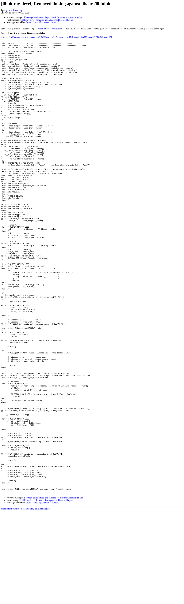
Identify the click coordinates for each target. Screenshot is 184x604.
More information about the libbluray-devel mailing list (25, 601)
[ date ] (29, 22)
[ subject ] (45, 22)
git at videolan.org (14, 10)
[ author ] (55, 22)
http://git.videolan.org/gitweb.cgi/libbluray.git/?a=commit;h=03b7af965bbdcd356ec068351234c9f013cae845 (57, 39)
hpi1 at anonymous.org (50, 29)
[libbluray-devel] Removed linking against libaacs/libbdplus (46, 20)
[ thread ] (37, 22)
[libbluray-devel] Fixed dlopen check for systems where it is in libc (53, 17)
